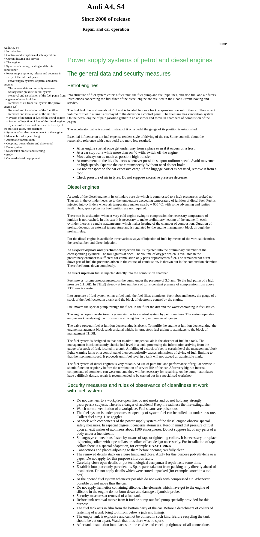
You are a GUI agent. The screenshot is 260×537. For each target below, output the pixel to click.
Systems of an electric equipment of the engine (34, 132)
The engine (13, 62)
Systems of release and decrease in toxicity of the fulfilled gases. (33, 126)
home (222, 44)
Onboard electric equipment (23, 158)
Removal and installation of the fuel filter (33, 110)
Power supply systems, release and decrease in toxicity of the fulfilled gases (32, 75)
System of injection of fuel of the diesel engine (37, 121)
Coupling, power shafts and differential (29, 143)
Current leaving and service (22, 58)
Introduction (13, 51)
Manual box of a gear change (23, 136)
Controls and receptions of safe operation (31, 55)
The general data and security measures (32, 88)
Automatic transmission (20, 139)
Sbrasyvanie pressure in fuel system (29, 92)
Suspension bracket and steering (25, 151)
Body (9, 154)
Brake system (14, 147)
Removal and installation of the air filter (32, 114)
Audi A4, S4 (11, 47)
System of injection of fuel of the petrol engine (37, 117)
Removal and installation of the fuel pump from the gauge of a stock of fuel (35, 97)
